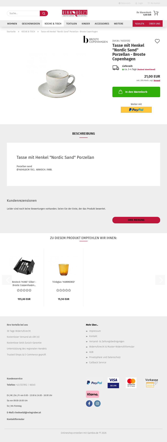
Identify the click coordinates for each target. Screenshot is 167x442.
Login (139, 3)
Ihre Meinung (136, 220)
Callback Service (97, 362)
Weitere (118, 23)
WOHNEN (12, 23)
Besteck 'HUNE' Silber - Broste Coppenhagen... (24, 283)
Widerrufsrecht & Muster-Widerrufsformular (111, 346)
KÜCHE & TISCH (53, 23)
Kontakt (93, 336)
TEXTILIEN (71, 23)
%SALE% (139, 23)
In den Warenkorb (132, 91)
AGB (91, 352)
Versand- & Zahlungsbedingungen (106, 341)
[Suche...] (44, 13)
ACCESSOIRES (102, 23)
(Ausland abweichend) (146, 69)
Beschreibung (83, 133)
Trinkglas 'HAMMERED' (63, 282)
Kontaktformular (15, 419)
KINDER (86, 23)
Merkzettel (154, 3)
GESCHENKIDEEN (31, 23)
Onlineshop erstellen (72, 433)
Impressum (95, 331)
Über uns (154, 23)
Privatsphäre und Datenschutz (105, 357)
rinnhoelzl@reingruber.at (27, 412)
